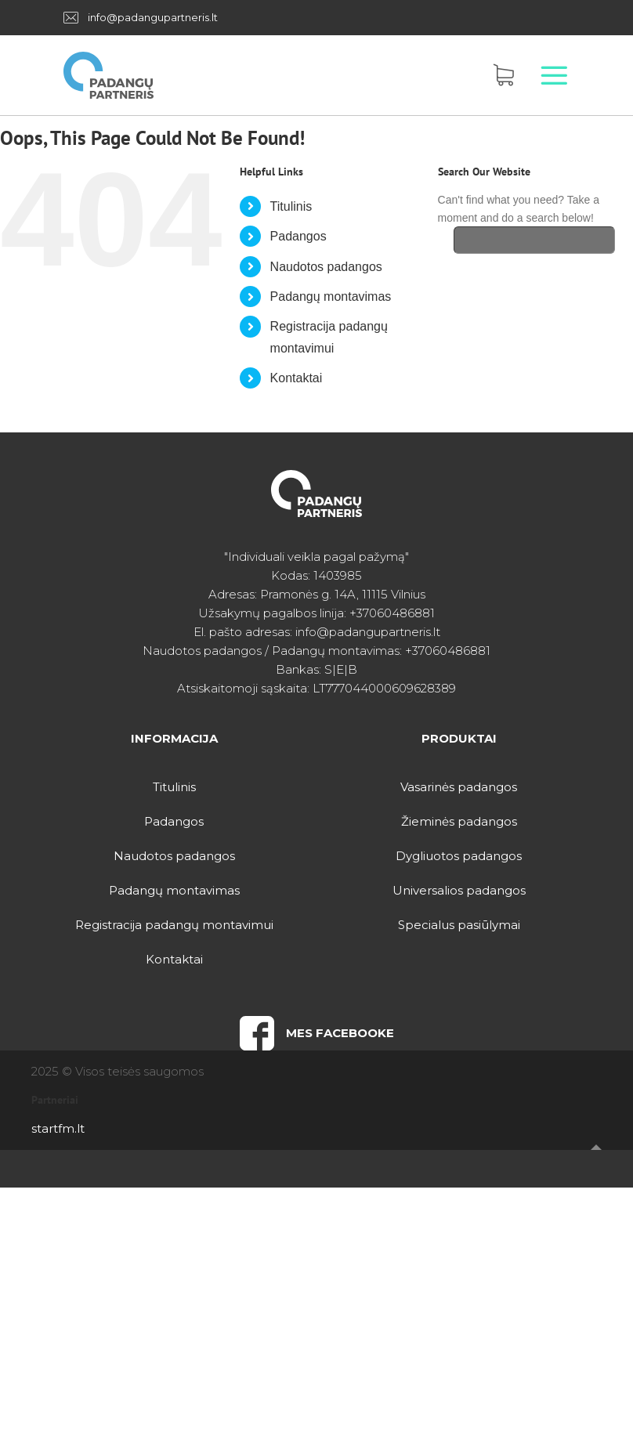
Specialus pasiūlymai (459, 924)
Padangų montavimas (331, 296)
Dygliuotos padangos (459, 855)
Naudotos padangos (326, 266)
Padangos (298, 236)
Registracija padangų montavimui (174, 924)
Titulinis (291, 206)
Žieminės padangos (459, 821)
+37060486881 (392, 613)
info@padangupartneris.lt (153, 17)
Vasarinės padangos (458, 786)
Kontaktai (296, 378)
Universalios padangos (459, 890)
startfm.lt (58, 1128)
